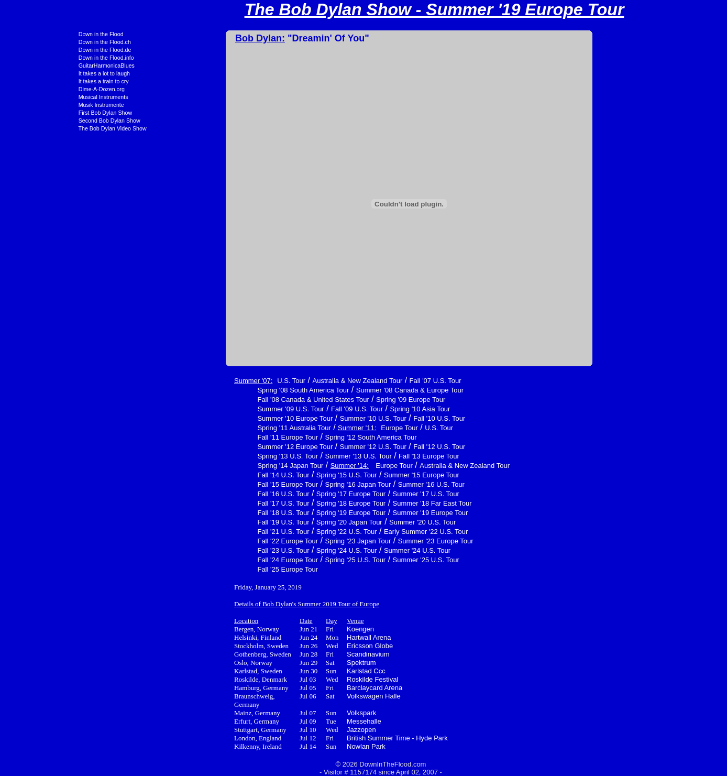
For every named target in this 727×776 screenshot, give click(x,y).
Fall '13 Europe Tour (358, 456)
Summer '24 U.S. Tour (346, 550)
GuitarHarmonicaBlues (36, 65)
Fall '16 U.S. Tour (212, 494)
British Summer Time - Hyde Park (326, 738)
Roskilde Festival (301, 679)
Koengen (289, 629)
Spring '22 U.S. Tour (276, 531)
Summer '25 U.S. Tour (355, 560)
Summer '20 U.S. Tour (351, 522)
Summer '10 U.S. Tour (302, 418)
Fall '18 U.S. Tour (212, 513)
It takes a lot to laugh (33, 73)
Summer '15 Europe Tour (351, 475)
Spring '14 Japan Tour (219, 465)
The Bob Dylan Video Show (42, 128)
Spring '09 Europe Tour (339, 399)
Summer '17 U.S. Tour (355, 494)
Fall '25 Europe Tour (216, 569)
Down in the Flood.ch (34, 42)
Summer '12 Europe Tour (224, 447)
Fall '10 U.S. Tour (368, 418)
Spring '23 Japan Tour (288, 541)
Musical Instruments (33, 97)
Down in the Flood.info (35, 57)
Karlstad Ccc (295, 671)
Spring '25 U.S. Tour (285, 560)
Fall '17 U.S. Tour (212, 503)
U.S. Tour (220, 381)
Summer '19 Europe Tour (360, 513)
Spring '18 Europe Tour (280, 503)
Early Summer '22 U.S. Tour (355, 531)
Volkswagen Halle (303, 696)
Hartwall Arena (298, 637)
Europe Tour (328, 428)
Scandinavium (297, 654)
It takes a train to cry (33, 81)
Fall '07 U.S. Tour (365, 381)
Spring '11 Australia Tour (223, 428)
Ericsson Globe (299, 646)
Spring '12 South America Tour (300, 437)
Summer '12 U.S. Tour (302, 447)
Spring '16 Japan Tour (288, 484)
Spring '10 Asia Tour (349, 409)
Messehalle (293, 721)
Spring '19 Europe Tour (280, 513)
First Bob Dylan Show (34, 113)
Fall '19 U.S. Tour (212, 522)
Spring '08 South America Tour (232, 390)
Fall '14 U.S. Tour (212, 475)
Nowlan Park (295, 746)
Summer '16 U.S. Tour (360, 484)
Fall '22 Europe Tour (216, 541)
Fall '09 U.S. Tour (286, 409)
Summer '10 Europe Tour (224, 418)
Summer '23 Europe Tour (365, 541)
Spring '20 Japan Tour (279, 522)
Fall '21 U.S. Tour (212, 531)
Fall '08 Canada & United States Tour (242, 399)
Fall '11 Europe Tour (216, 437)
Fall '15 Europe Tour (216, 484)
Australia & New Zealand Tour (286, 381)
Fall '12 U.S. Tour (368, 447)
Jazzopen (290, 730)
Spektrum (290, 662)
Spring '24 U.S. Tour (276, 550)
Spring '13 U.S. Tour (216, 456)
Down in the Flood (30, 34)
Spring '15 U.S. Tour (276, 475)
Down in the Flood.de (34, 50)
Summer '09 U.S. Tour (219, 409)
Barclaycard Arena (304, 688)
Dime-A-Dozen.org (31, 89)
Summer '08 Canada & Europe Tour (339, 390)
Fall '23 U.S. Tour (212, 550)
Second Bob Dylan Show (39, 120)
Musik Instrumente (30, 105)
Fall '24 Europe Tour (216, 560)
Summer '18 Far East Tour (361, 503)
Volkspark (290, 713)
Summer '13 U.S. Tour (288, 456)
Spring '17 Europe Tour (280, 494)
